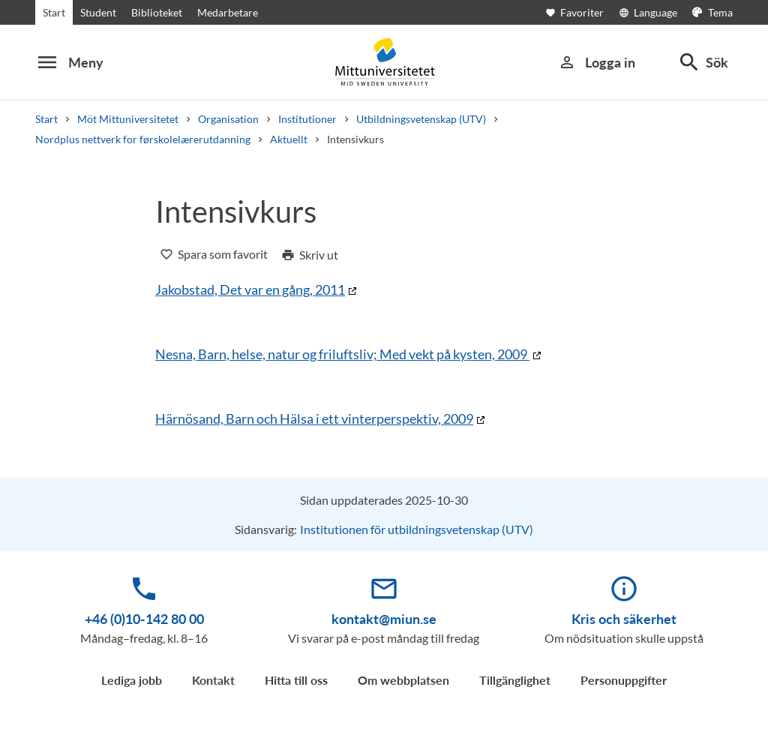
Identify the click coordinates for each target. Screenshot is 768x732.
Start (54, 12)
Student (98, 12)
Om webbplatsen (403, 680)
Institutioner (307, 118)
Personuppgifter (623, 680)
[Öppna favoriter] (582, 12)
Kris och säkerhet (624, 618)
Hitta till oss (296, 680)
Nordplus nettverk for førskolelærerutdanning (142, 139)
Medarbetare (227, 12)
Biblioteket (156, 12)
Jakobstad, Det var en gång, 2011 (250, 289)
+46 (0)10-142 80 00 (144, 618)
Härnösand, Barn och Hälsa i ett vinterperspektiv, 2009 (314, 418)
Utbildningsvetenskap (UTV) (421, 118)
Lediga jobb (131, 680)
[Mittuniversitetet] (384, 62)
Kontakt (213, 680)
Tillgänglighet (514, 680)
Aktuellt (289, 139)
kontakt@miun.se (384, 618)
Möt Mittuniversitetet (127, 118)
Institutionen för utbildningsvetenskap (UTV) (416, 529)
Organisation (228, 118)
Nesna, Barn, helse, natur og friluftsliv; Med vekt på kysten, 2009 (342, 354)
